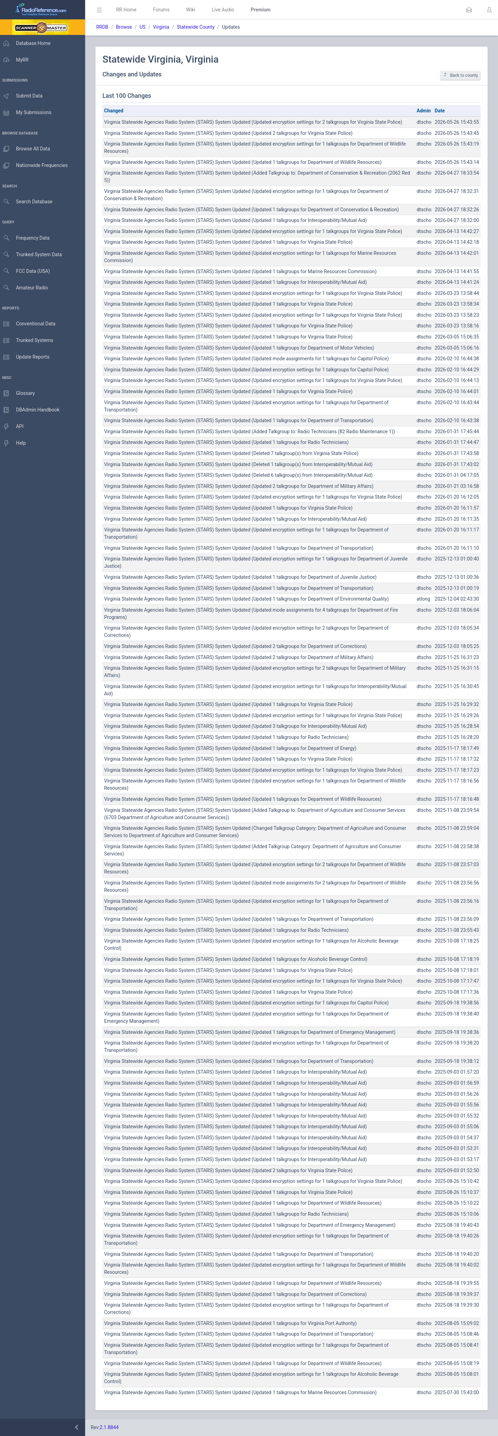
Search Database (28, 202)
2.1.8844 (112, 1427)
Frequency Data (26, 238)
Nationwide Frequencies (35, 166)
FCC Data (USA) (26, 271)
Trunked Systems (28, 340)
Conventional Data (29, 324)
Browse (127, 27)
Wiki (194, 9)
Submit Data (23, 96)
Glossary (19, 393)
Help (14, 443)
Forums (164, 9)
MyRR (16, 60)
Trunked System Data (32, 255)
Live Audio (226, 9)
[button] (468, 9)
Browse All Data (26, 149)
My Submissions (27, 113)
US (146, 27)
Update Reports (26, 357)
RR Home (130, 9)
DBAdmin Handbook (31, 410)
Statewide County (199, 27)
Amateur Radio (26, 288)
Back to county (460, 75)
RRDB (106, 27)
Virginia (164, 27)
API (13, 427)
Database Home (27, 43)
